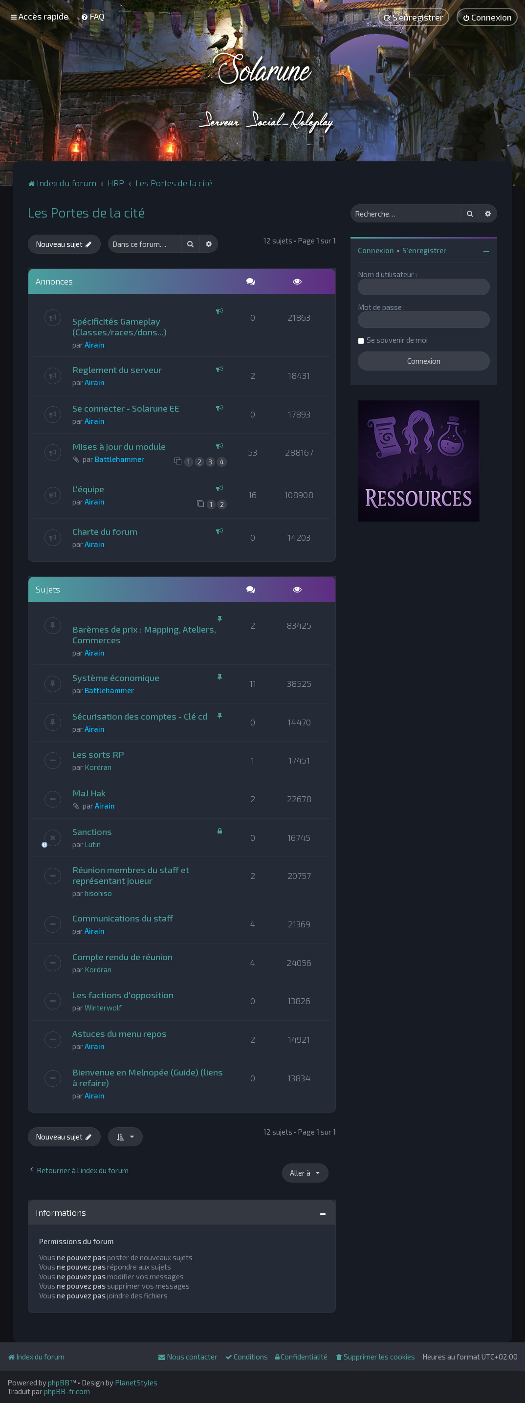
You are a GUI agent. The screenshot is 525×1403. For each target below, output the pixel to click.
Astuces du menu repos (119, 1033)
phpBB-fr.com (67, 1391)
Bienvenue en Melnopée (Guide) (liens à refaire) (147, 1077)
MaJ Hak (89, 793)
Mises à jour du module (119, 446)
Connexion (376, 250)
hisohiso (98, 893)
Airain (95, 344)
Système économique (115, 677)
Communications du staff (122, 918)
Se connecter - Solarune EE (125, 408)
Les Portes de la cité (86, 212)
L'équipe (88, 488)
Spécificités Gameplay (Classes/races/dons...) (119, 326)
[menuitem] (92, 16)
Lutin (93, 844)
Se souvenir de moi (397, 339)
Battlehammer (119, 459)
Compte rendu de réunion (122, 956)
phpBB (58, 1382)
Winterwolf (103, 1007)
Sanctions (92, 831)
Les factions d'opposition (123, 994)
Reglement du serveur (117, 369)
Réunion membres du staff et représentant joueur (130, 875)
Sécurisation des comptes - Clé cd (139, 716)
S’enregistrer (424, 250)
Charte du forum (104, 531)
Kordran (98, 767)
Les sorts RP (98, 754)
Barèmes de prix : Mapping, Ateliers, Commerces (144, 634)
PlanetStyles (136, 1382)
